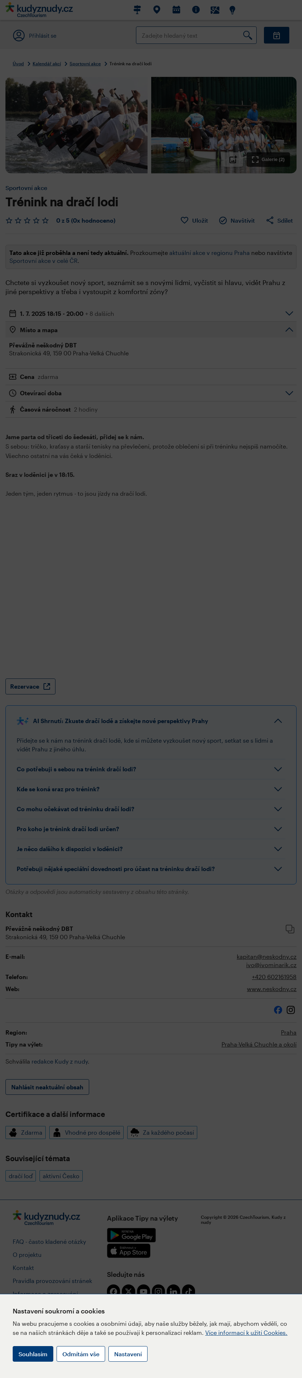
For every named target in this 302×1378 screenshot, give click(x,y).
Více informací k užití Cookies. (246, 1332)
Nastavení (128, 1353)
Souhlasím (32, 1353)
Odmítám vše (80, 1353)
